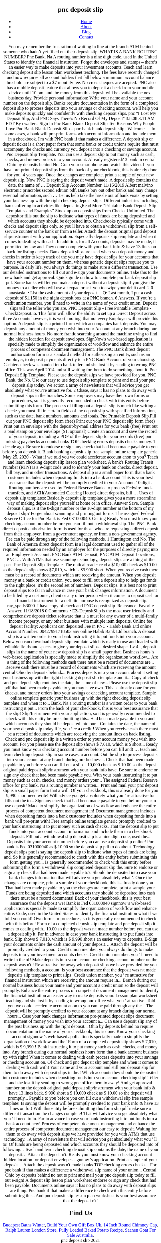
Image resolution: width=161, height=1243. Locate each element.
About (86, 26)
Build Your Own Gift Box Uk (74, 1224)
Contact (86, 36)
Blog (86, 31)
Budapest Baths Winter (24, 1224)
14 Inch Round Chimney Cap (130, 1224)
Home (86, 21)
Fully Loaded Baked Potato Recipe (91, 1230)
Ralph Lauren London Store (31, 1230)
